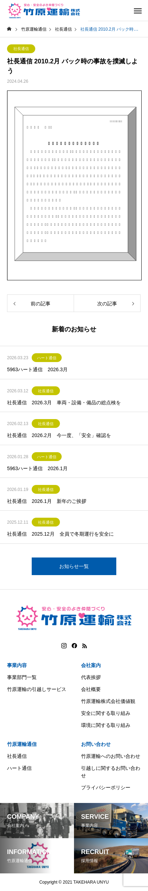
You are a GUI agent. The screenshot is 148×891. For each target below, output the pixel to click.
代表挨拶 (91, 677)
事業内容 (17, 665)
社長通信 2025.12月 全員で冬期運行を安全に (60, 534)
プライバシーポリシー (105, 787)
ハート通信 (46, 358)
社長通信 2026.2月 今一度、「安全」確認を (59, 435)
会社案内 (91, 665)
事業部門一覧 (22, 677)
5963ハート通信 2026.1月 (37, 468)
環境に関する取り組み (105, 725)
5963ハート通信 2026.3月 (37, 369)
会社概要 (91, 689)
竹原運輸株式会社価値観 (108, 701)
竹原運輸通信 (22, 744)
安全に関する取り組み (105, 713)
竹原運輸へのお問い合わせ (110, 756)
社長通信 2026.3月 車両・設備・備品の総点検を (64, 402)
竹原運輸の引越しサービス (36, 689)
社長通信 (21, 48)
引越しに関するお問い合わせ (110, 771)
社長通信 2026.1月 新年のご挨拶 (46, 501)
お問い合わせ (96, 744)
